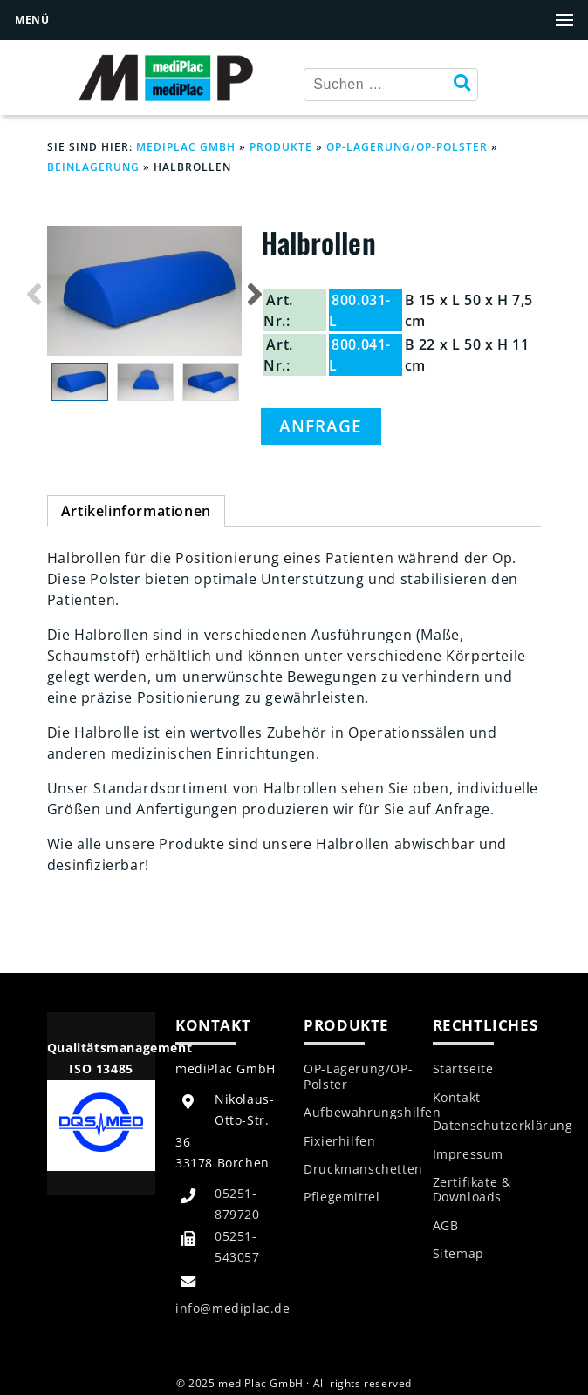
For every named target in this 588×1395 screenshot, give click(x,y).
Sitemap (458, 1254)
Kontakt (457, 1098)
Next (254, 293)
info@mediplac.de (233, 1308)
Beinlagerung (93, 167)
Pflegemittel (341, 1197)
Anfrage (320, 426)
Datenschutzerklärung (503, 1125)
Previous (34, 293)
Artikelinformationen (136, 511)
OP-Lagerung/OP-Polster (407, 146)
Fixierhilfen (339, 1141)
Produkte (281, 146)
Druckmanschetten (363, 1169)
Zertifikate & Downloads (472, 1189)
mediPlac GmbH (186, 146)
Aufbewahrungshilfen (372, 1112)
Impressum (468, 1154)
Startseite (463, 1069)
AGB (446, 1226)
